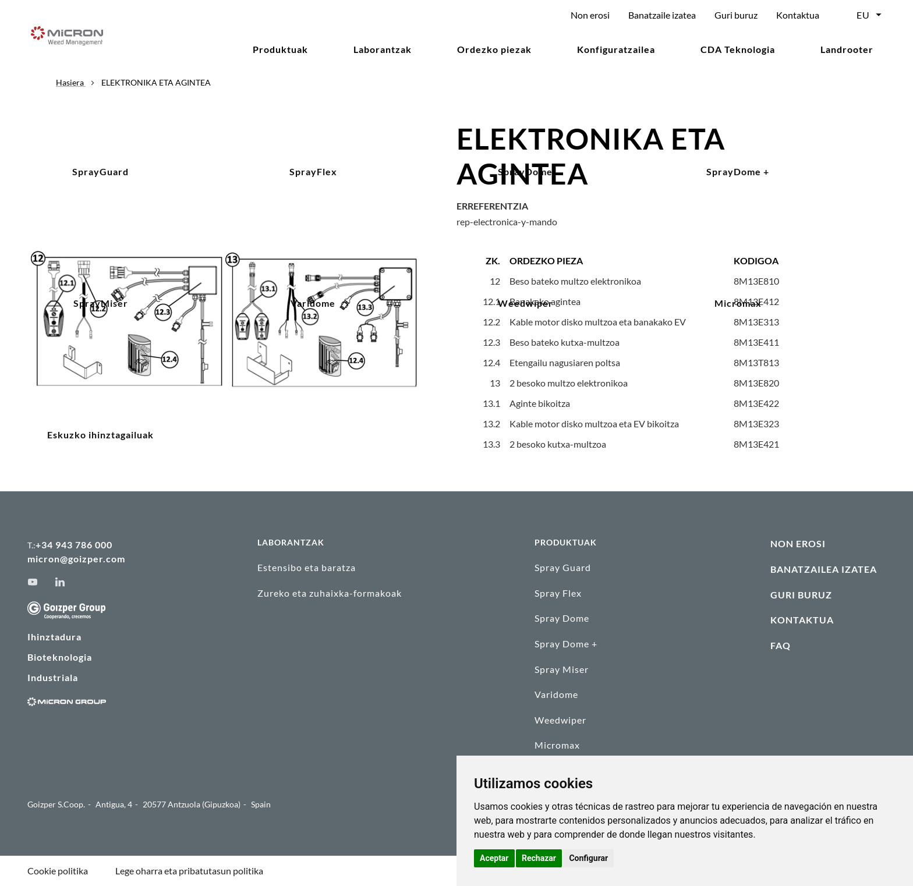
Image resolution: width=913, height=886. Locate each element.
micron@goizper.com (76, 558)
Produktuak (280, 49)
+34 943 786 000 (74, 544)
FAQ (780, 645)
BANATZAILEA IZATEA (823, 569)
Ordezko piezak (494, 49)
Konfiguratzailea (616, 49)
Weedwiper (560, 719)
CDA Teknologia (737, 49)
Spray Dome (562, 617)
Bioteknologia (59, 656)
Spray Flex (558, 592)
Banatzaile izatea (662, 14)
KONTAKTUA (802, 619)
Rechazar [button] (539, 858)
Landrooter (846, 49)
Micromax (557, 744)
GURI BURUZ (801, 594)
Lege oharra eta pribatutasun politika (189, 870)
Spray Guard (563, 567)
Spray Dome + (566, 643)
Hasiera (71, 82)
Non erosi (590, 14)
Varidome (556, 694)
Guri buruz (736, 14)
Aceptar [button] (494, 858)
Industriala (52, 677)
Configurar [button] (588, 858)
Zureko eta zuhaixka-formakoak (329, 592)
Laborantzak (382, 49)
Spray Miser (562, 669)
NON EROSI (798, 543)
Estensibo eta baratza (306, 567)
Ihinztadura (54, 636)
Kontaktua (797, 14)
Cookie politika (57, 870)
